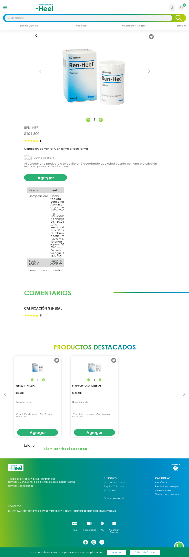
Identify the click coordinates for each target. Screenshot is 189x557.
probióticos (81, 25)
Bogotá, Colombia (114, 486)
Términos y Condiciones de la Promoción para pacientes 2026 (41, 482)
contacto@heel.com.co (35, 511)
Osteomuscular (163, 490)
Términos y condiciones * (21, 485)
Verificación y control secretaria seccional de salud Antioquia (82, 511)
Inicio (45, 449)
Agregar (46, 177)
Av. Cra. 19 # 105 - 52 (115, 482)
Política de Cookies (145, 552)
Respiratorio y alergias (167, 486)
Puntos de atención (114, 498)
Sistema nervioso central (168, 494)
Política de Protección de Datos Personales (31, 479)
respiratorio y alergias (134, 25)
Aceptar (116, 552)
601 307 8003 (110, 490)
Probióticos (161, 482)
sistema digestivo (29, 25)
